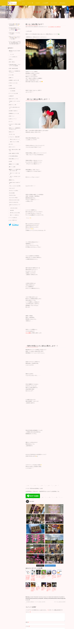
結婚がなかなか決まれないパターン (14, 205)
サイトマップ (34, 614)
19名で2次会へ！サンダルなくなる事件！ (14, 33)
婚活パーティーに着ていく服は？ (14, 174)
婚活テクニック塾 (12, 104)
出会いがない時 (11, 188)
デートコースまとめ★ (13, 93)
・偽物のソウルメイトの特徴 (14, 141)
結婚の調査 (11, 210)
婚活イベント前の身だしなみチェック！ (14, 177)
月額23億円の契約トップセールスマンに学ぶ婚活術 (14, 65)
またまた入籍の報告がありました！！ (59, 546)
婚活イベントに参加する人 (14, 215)
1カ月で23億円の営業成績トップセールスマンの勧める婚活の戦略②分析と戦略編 (33, 548)
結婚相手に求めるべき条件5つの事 (14, 183)
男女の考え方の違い (12, 195)
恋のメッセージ (12, 146)
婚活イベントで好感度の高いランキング (14, 72)
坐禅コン (11, 59)
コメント (28, 581)
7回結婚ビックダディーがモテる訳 (14, 102)
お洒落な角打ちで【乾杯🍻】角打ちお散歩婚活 (33, 559)
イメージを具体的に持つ (13, 56)
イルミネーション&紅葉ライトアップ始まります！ (54, 559)
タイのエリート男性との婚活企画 (14, 125)
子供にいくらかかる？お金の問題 (14, 185)
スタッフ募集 (16, 614)
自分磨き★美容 (12, 88)
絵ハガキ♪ (11, 144)
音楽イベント (11, 116)
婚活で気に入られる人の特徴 (14, 212)
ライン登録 (28, 332)
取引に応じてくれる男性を (13, 190)
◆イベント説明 (12, 166)
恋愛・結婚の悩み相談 (13, 68)
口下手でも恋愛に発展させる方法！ (14, 108)
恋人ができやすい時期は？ (13, 197)
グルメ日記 (11, 74)
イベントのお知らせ (51, 26)
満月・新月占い (12, 61)
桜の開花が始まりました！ (28, 558)
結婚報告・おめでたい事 (14, 80)
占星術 (10, 85)
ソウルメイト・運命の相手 (14, 136)
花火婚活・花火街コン (13, 110)
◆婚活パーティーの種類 (14, 164)
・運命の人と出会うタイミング (14, 139)
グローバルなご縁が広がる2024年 (60, 571)
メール (28, 596)
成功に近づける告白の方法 (13, 202)
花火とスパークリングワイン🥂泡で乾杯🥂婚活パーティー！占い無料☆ (14, 37)
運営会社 (10, 614)
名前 (27, 592)
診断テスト (11, 77)
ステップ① (11, 54)
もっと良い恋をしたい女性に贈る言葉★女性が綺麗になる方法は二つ (28, 548)
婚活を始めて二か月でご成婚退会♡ (43, 558)
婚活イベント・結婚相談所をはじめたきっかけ (14, 129)
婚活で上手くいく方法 (13, 98)
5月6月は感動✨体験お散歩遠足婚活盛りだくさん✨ (14, 25)
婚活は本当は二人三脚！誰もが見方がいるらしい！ (43, 547)
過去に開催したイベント (14, 158)
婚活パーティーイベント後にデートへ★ (38, 546)
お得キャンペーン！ (13, 118)
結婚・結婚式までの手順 (14, 153)
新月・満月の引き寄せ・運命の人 (14, 150)
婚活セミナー (11, 131)
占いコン (11, 121)
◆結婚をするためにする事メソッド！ (14, 51)
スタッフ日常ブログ (57, 26)
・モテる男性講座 (12, 90)
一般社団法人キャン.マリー (35, 627)
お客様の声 (11, 96)
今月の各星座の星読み (13, 156)
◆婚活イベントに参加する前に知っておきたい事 (14, 170)
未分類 (10, 161)
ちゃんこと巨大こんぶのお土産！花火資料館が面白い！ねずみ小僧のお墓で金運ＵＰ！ (14, 42)
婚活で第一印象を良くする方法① (38, 558)
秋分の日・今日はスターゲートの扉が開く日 (54, 547)
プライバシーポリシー (25, 614)
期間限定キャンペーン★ (14, 113)
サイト (27, 600)
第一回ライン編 (11, 134)
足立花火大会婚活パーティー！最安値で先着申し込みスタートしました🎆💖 (14, 29)
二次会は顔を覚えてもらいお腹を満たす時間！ (49, 559)
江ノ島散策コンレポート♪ (49, 546)
